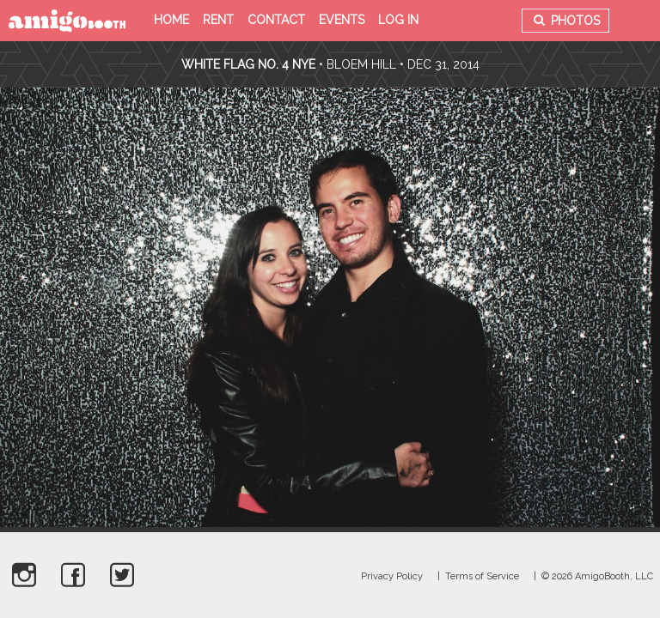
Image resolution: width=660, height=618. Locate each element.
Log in (398, 20)
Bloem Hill (361, 64)
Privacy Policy (392, 576)
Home (171, 20)
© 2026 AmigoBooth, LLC (597, 576)
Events (341, 20)
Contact (276, 20)
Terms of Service (482, 576)
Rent (218, 20)
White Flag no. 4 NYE (248, 64)
